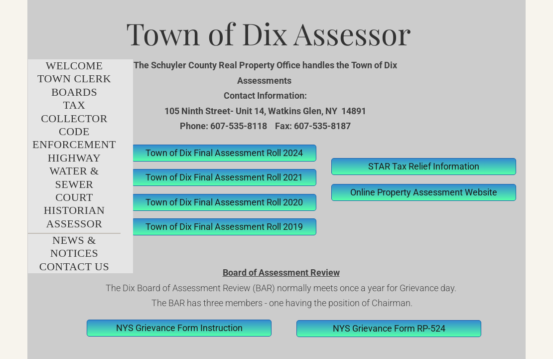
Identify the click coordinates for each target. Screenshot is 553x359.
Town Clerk (74, 78)
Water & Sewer (74, 177)
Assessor (74, 223)
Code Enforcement (74, 138)
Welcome (74, 65)
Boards (74, 92)
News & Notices (74, 246)
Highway (74, 158)
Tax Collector (74, 111)
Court (74, 197)
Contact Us (74, 266)
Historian (74, 210)
